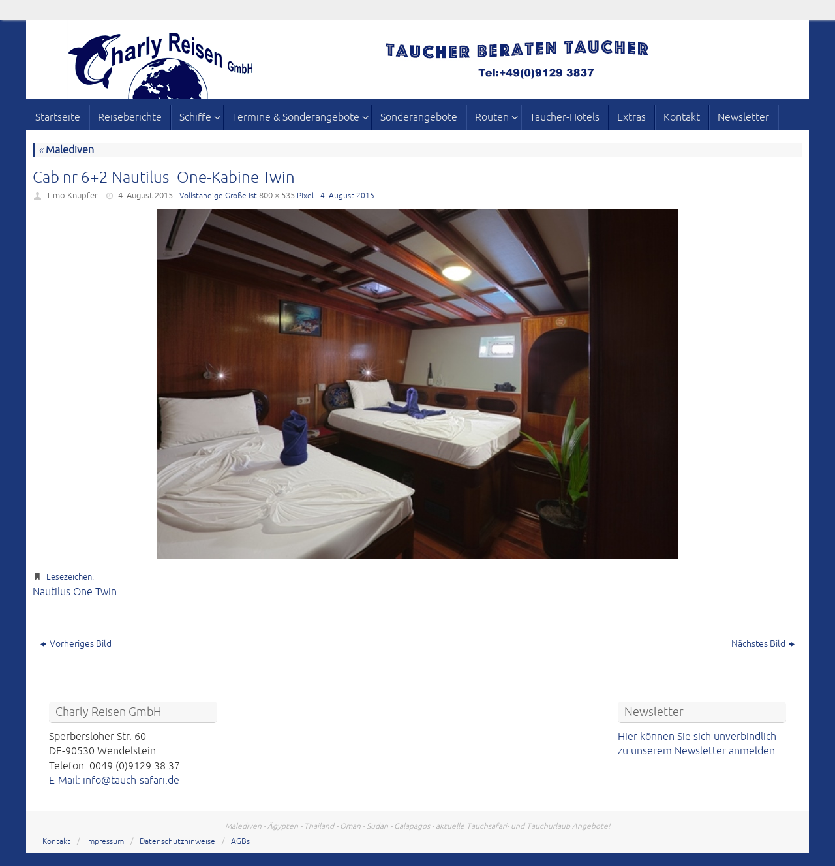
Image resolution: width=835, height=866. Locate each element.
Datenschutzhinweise (177, 841)
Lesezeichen (69, 577)
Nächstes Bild (763, 643)
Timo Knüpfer (72, 196)
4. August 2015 (145, 196)
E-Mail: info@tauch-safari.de (114, 780)
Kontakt (56, 841)
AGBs (240, 841)
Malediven (66, 150)
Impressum (105, 841)
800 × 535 (277, 196)
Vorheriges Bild (76, 643)
